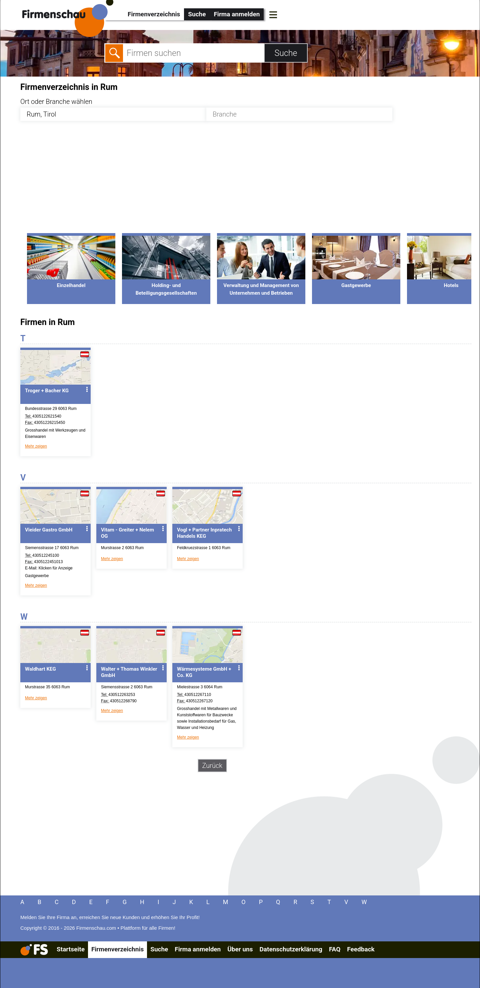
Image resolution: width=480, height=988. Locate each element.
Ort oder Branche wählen (56, 102)
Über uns (240, 949)
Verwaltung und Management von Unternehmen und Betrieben (261, 285)
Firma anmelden (237, 14)
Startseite (71, 949)
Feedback (360, 949)
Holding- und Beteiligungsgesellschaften (166, 285)
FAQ (334, 949)
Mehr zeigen (36, 446)
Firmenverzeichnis (154, 14)
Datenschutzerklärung (290, 949)
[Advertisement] (220, 180)
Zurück (212, 766)
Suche (197, 14)
